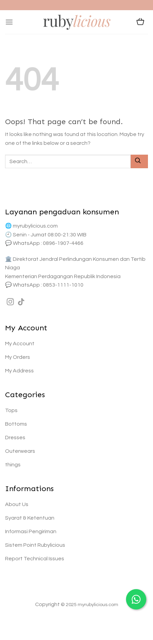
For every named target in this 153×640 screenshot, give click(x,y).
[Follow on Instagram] (10, 302)
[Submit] (139, 161)
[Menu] (9, 22)
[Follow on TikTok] (21, 302)
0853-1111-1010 (63, 285)
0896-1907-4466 (63, 243)
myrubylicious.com (35, 226)
